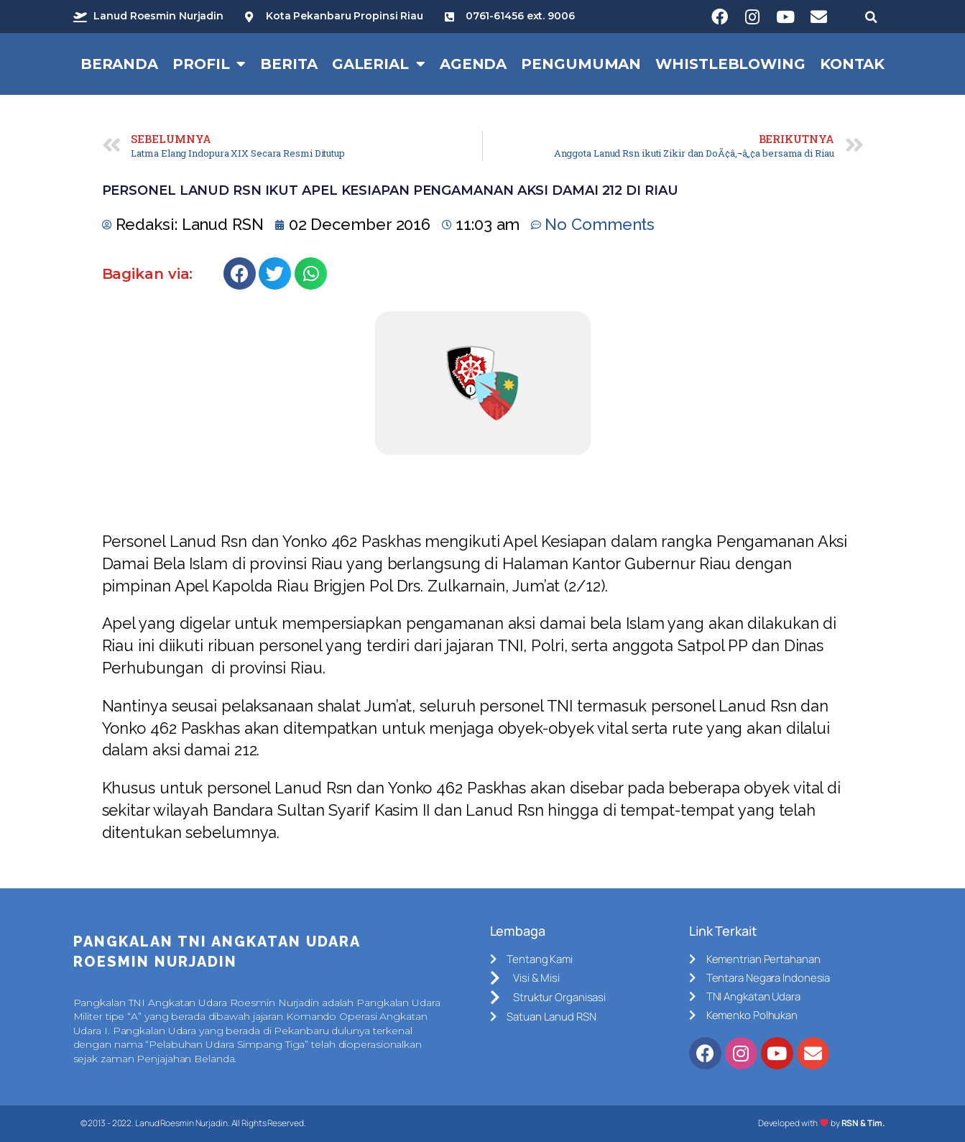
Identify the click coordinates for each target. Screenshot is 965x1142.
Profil (209, 64)
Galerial (378, 64)
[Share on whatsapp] (311, 273)
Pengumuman (581, 64)
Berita (288, 64)
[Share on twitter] (275, 273)
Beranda (119, 64)
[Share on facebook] (239, 273)
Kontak (852, 64)
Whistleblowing (730, 64)
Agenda (473, 64)
